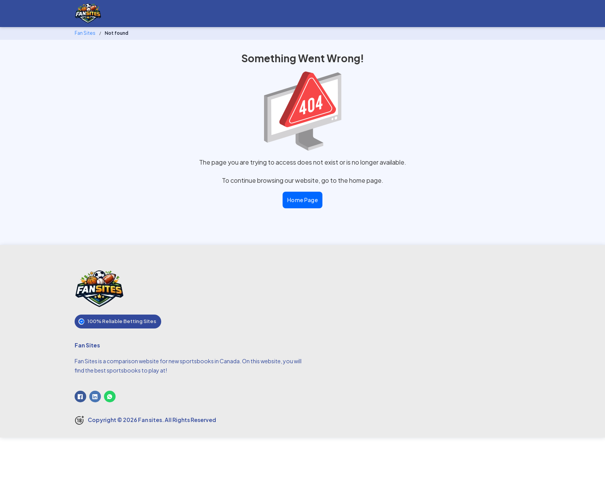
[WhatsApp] (110, 396)
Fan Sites (85, 33)
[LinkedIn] (95, 396)
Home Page (302, 199)
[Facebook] (80, 396)
